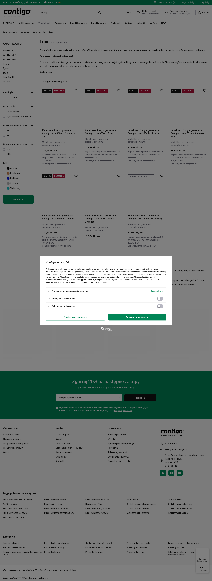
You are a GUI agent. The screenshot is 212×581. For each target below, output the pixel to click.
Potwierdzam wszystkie (137, 317)
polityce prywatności (74, 274)
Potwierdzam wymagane (75, 317)
